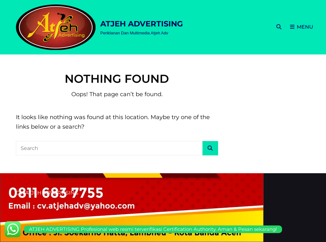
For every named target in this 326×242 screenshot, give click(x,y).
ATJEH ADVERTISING (141, 23)
